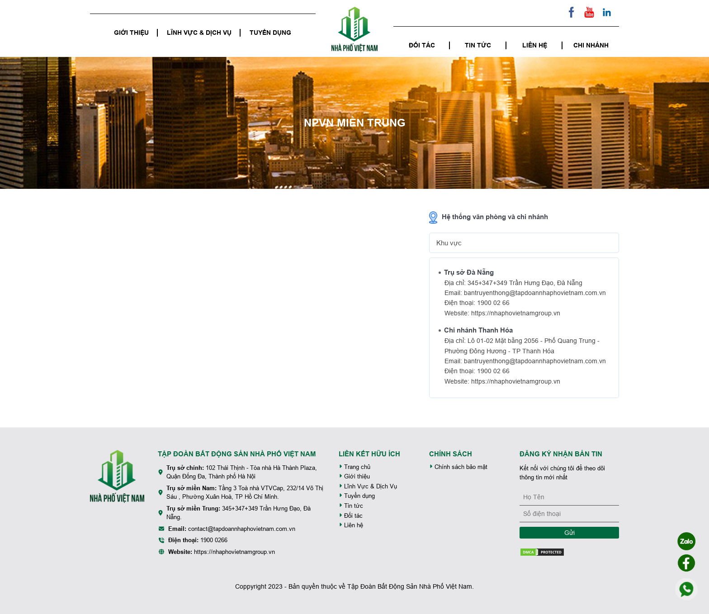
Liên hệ (534, 45)
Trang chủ (354, 467)
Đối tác (422, 45)
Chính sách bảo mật (458, 467)
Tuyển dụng (270, 32)
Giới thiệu (131, 32)
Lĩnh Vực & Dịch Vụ (199, 32)
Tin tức (478, 45)
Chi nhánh (591, 45)
